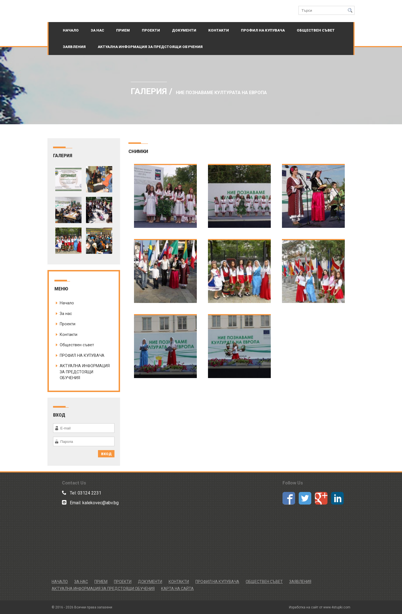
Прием (123, 30)
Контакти (218, 30)
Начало (71, 30)
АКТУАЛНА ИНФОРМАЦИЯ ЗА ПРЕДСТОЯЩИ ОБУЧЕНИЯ (150, 47)
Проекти (151, 30)
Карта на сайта (177, 588)
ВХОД (106, 454)
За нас (97, 30)
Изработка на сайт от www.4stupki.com (319, 607)
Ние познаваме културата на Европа (221, 92)
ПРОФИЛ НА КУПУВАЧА (263, 30)
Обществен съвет (316, 30)
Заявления (74, 47)
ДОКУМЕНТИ (184, 30)
